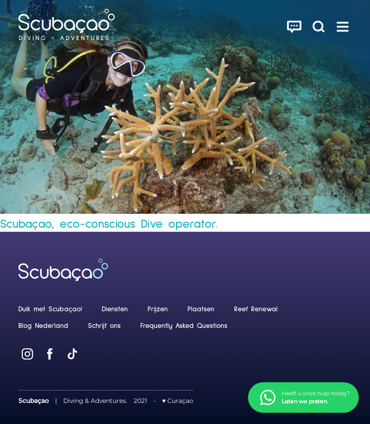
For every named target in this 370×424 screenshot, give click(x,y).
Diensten (115, 309)
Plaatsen (200, 309)
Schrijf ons (104, 325)
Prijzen (158, 309)
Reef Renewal (256, 309)
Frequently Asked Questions (183, 325)
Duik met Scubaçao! (50, 309)
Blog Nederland (43, 325)
